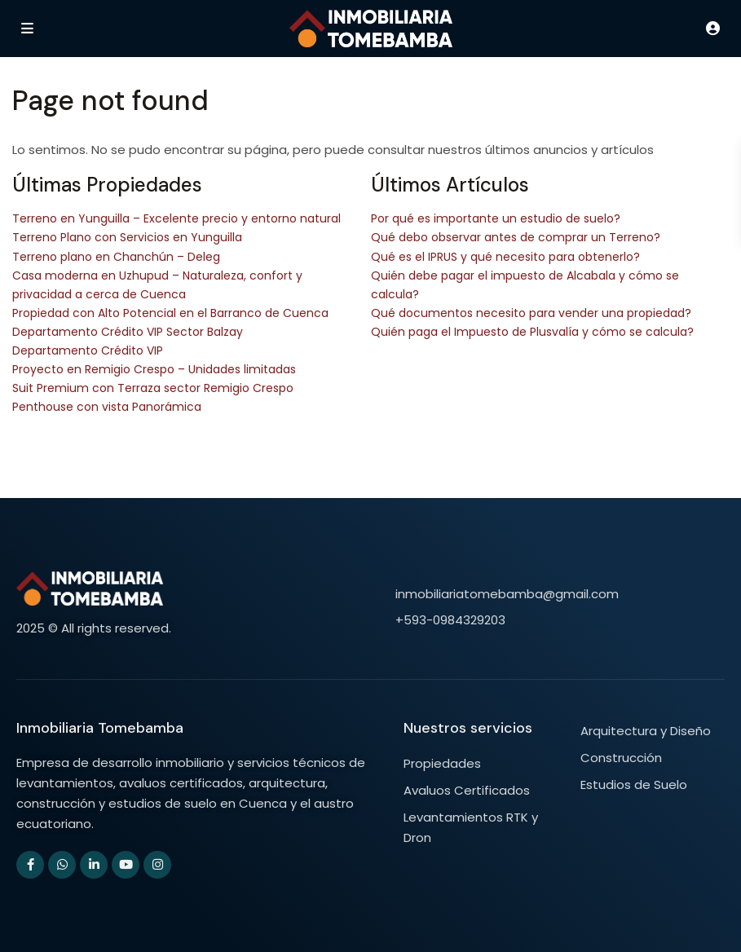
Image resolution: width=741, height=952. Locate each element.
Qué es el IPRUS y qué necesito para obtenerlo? (505, 257)
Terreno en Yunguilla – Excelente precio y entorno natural (176, 218)
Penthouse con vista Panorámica (106, 407)
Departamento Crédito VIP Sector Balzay (127, 332)
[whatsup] (62, 865)
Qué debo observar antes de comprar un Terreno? (515, 237)
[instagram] (157, 865)
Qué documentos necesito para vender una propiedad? (531, 313)
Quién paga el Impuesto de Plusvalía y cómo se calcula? (532, 332)
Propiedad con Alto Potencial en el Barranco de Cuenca (170, 313)
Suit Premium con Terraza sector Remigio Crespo (152, 388)
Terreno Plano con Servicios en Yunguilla (127, 237)
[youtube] (125, 865)
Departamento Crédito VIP (87, 350)
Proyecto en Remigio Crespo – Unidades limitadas (154, 369)
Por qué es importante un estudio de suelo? (495, 218)
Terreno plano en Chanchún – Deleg (116, 257)
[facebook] (30, 865)
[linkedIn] (94, 865)
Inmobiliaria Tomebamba (99, 728)
